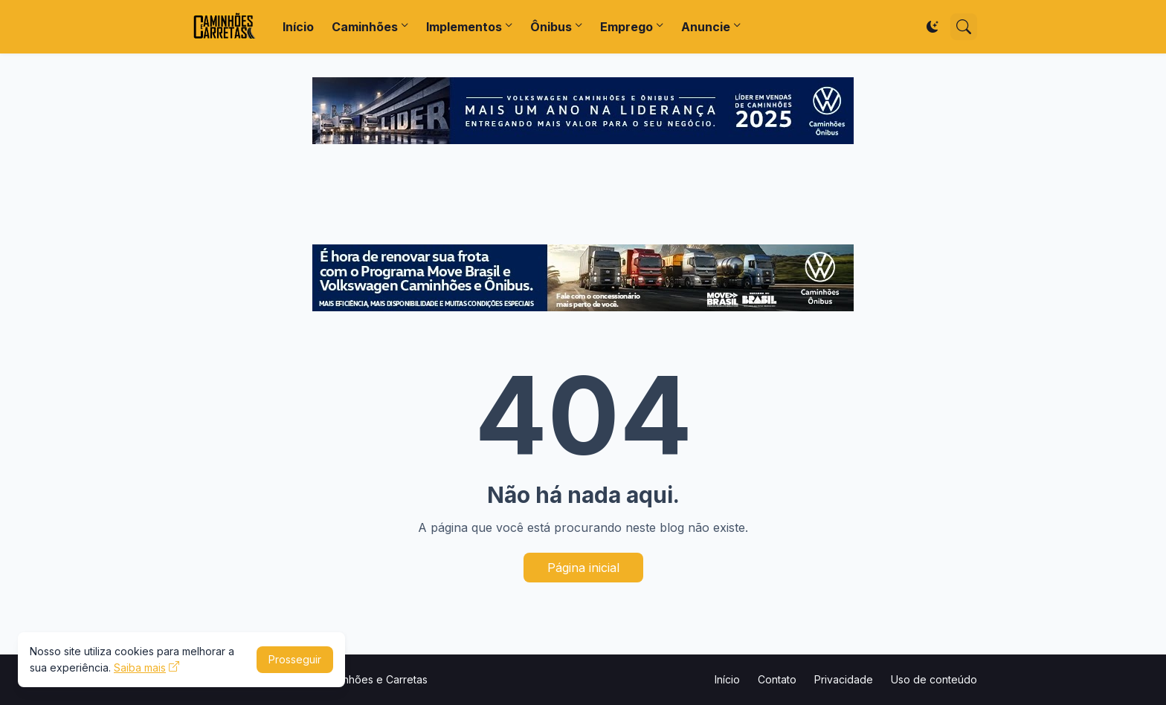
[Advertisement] (583, 196)
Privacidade (843, 679)
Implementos (464, 26)
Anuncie (705, 26)
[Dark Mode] (932, 26)
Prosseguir (294, 659)
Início (298, 26)
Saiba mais (140, 667)
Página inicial (583, 567)
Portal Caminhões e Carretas (358, 679)
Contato (777, 679)
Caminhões (365, 26)
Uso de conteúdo (934, 679)
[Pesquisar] (963, 26)
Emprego (626, 26)
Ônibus (551, 26)
